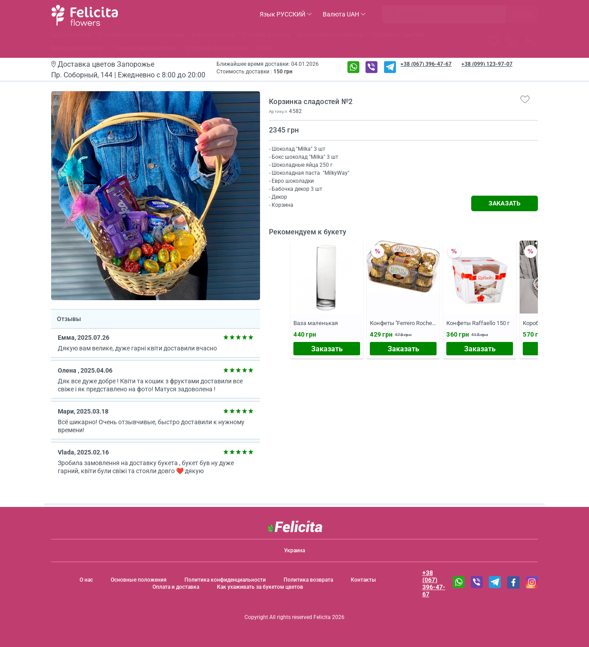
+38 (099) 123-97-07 (487, 64)
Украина (294, 550)
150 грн (282, 71)
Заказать (327, 349)
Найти (522, 14)
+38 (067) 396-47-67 (426, 64)
